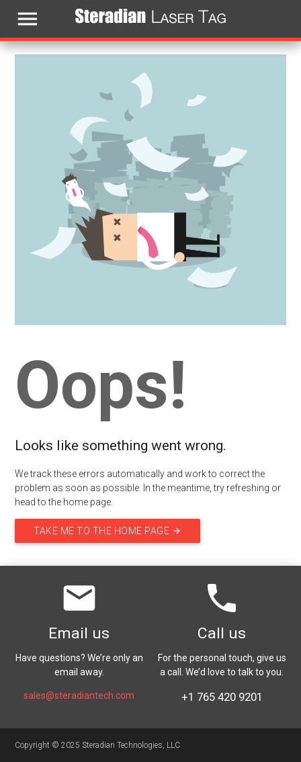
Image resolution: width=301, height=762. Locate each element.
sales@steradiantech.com (79, 695)
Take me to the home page (107, 530)
